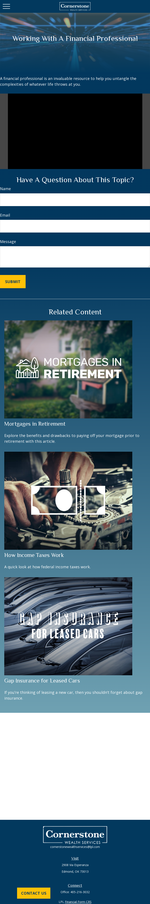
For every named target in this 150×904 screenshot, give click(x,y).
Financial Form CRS (78, 902)
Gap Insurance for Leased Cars (42, 680)
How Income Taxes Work (34, 555)
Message (8, 241)
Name (5, 188)
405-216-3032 (80, 892)
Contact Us (33, 893)
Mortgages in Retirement (35, 424)
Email (5, 215)
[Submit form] (13, 281)
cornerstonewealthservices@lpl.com (75, 847)
